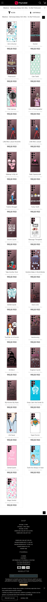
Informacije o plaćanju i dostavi (23, 560)
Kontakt (23, 558)
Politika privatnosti (23, 562)
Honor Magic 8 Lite (23, 546)
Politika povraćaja (23, 564)
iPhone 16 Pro (23, 528)
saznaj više (24, 598)
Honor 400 (23, 548)
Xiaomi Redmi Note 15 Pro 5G (23, 544)
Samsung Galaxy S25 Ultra (23, 531)
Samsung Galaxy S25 (23, 533)
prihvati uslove (10, 598)
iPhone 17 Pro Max (24, 526)
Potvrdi (23, 585)
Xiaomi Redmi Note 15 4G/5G (23, 542)
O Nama (23, 556)
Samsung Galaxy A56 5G (23, 540)
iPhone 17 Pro (23, 524)
